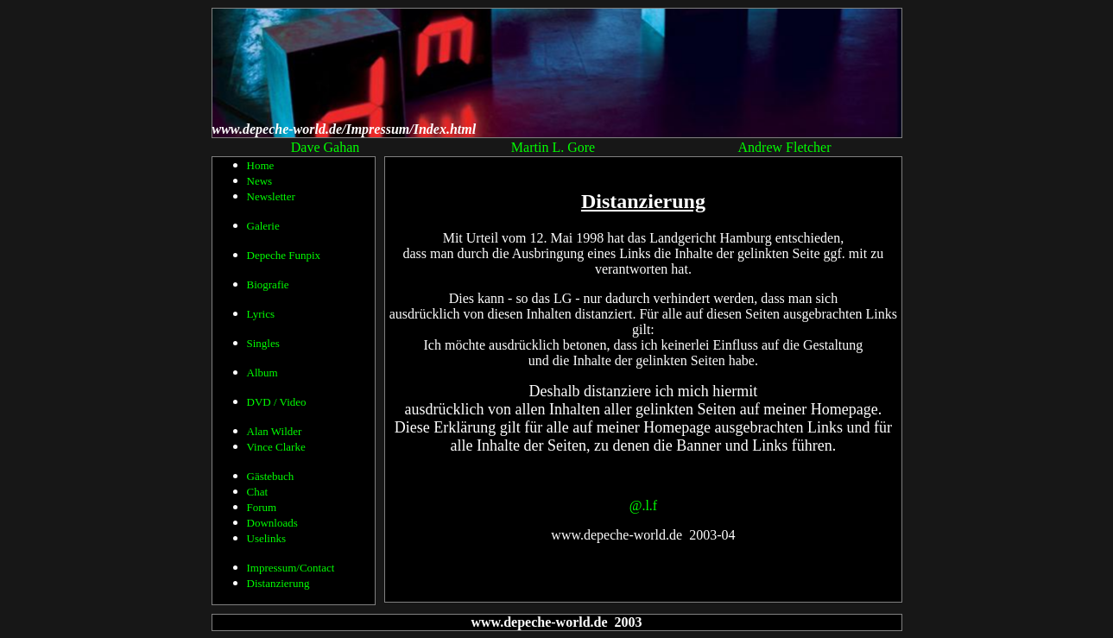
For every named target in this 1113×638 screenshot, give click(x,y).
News (260, 180)
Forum (262, 507)
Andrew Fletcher (785, 147)
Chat (258, 491)
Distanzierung (278, 583)
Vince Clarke (276, 446)
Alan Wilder (274, 431)
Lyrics (261, 313)
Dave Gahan (325, 147)
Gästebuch (270, 476)
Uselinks (267, 538)
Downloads (272, 522)
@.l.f (643, 505)
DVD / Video (277, 401)
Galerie (263, 225)
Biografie (268, 284)
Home (261, 165)
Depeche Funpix (284, 255)
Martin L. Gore (553, 147)
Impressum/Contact (291, 567)
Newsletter (271, 196)
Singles (263, 343)
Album (262, 372)
